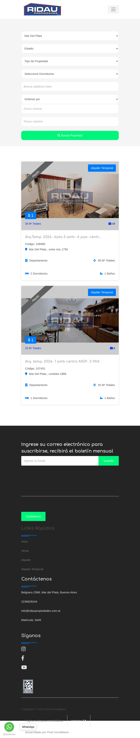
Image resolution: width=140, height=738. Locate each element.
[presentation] (50, 473)
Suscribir (108, 460)
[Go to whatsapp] (9, 727)
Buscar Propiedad (70, 135)
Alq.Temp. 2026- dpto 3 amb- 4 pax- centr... (63, 237)
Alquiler (26, 560)
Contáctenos (33, 516)
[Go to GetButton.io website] (9, 734)
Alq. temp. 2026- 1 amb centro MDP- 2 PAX (62, 361)
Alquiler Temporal (32, 569)
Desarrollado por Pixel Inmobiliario (47, 732)
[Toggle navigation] (113, 9)
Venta (24, 550)
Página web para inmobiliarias (44, 720)
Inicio (24, 541)
